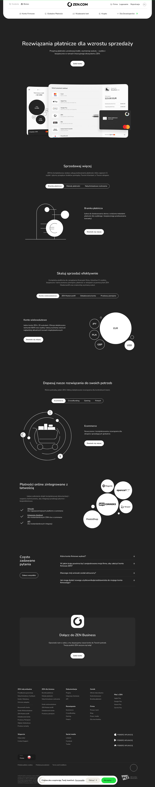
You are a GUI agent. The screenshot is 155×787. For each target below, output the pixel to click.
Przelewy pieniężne (48, 714)
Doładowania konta (24, 717)
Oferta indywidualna (96, 693)
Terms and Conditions (59, 765)
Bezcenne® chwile (24, 707)
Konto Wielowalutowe (25, 711)
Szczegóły (79, 780)
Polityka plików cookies (25, 765)
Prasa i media (94, 716)
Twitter (68, 744)
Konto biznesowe (95, 696)
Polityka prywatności (42, 765)
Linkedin (68, 738)
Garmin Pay (118, 708)
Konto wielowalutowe (49, 704)
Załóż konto (77, 64)
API (28, 521)
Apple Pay (117, 698)
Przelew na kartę (23, 726)
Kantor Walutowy (23, 699)
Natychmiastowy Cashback (26, 696)
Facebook (69, 741)
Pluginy (68, 693)
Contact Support (23, 741)
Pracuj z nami (94, 710)
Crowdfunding (70, 713)
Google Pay (118, 701)
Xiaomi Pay (117, 704)
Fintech (68, 719)
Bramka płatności (95, 699)
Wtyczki (30, 509)
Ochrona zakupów (23, 702)
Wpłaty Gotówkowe (24, 723)
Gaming (68, 716)
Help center (21, 738)
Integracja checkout (35, 515)
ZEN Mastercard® (23, 714)
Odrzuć (93, 780)
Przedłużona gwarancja (25, 693)
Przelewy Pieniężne (24, 720)
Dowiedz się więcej (94, 232)
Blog (91, 713)
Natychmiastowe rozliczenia (51, 699)
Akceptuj (109, 780)
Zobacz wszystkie (29, 575)
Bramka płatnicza (47, 693)
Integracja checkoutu (72, 696)
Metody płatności (47, 696)
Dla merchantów (95, 719)
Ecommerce (70, 710)
